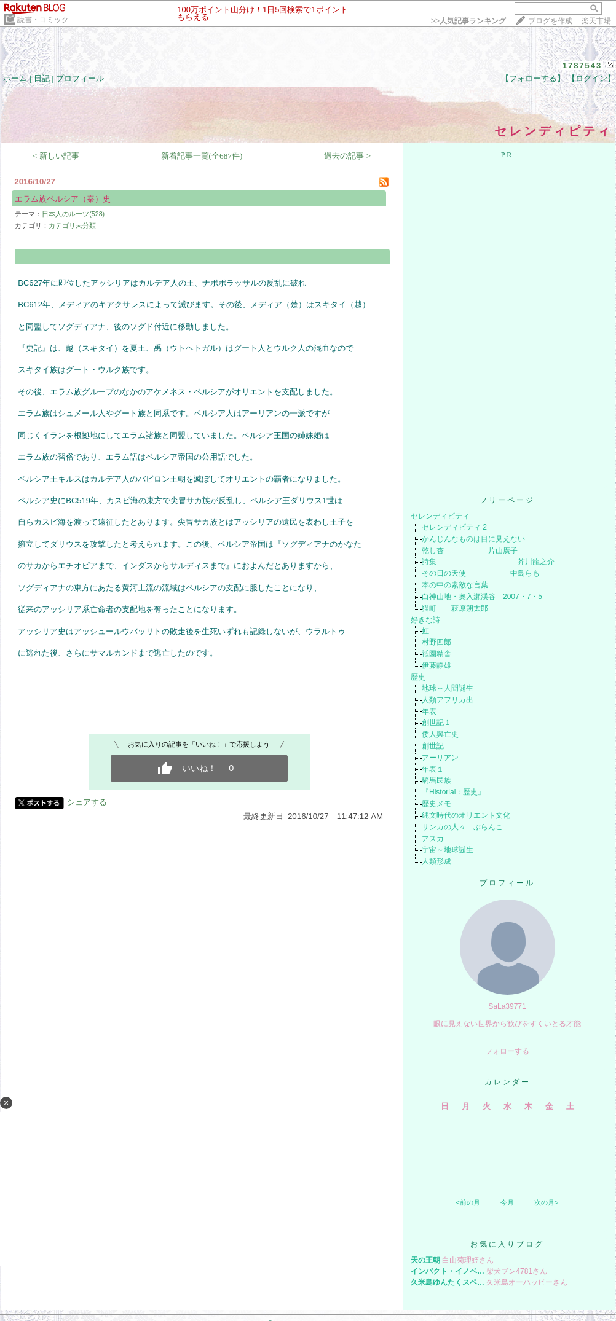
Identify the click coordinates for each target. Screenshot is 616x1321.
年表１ (433, 769)
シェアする (87, 802)
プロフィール (80, 78)
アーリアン (440, 757)
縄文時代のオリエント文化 (466, 815)
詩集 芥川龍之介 (488, 561)
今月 (507, 1202)
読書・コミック (43, 19)
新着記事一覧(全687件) (202, 155)
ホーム (15, 78)
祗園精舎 (436, 653)
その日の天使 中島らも (481, 573)
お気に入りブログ (507, 1244)
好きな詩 (425, 620)
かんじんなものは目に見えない (473, 539)
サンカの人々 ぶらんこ (462, 827)
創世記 (433, 746)
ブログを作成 (550, 21)
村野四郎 (436, 642)
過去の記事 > (347, 155)
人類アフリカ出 (447, 700)
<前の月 (468, 1202)
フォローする (507, 1051)
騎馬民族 (436, 780)
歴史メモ (436, 803)
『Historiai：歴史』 (453, 792)
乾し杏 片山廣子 (470, 550)
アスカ (433, 838)
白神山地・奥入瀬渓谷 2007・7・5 (482, 596)
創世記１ (436, 722)
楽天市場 (596, 21)
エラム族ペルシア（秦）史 (63, 198)
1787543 (582, 65)
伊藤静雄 (436, 665)
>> (468, 21)
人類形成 (436, 861)
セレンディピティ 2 (454, 527)
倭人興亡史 (440, 734)
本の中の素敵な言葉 (455, 585)
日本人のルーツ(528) (73, 214)
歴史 (418, 677)
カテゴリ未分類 (72, 225)
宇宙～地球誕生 (447, 849)
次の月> (546, 1202)
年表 (429, 711)
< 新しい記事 (56, 155)
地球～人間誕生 (447, 688)
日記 (42, 78)
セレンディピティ (440, 516)
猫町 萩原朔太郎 (455, 608)
